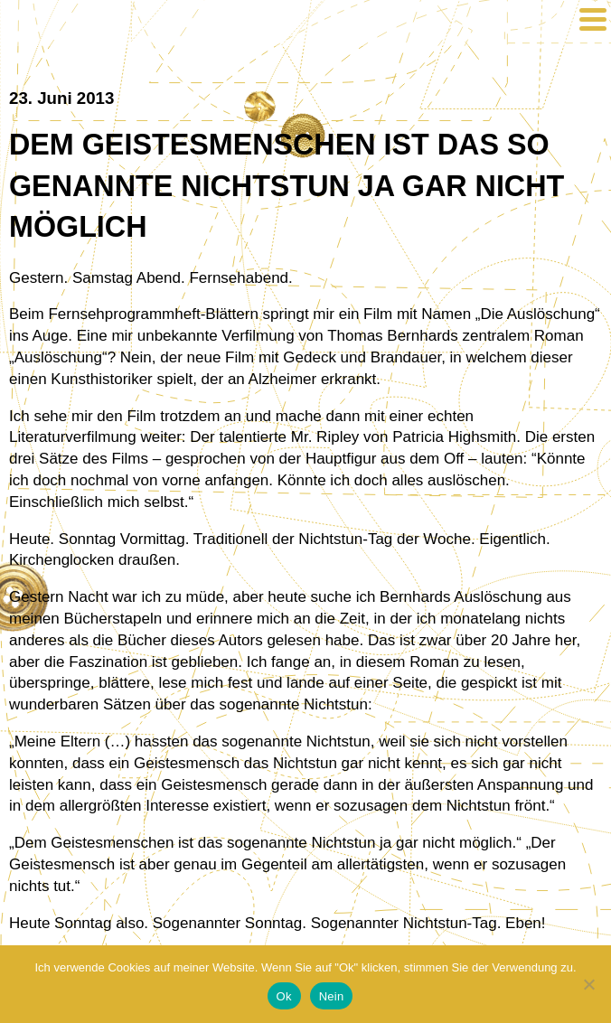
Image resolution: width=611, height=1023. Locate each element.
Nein (331, 996)
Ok (284, 996)
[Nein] (588, 984)
